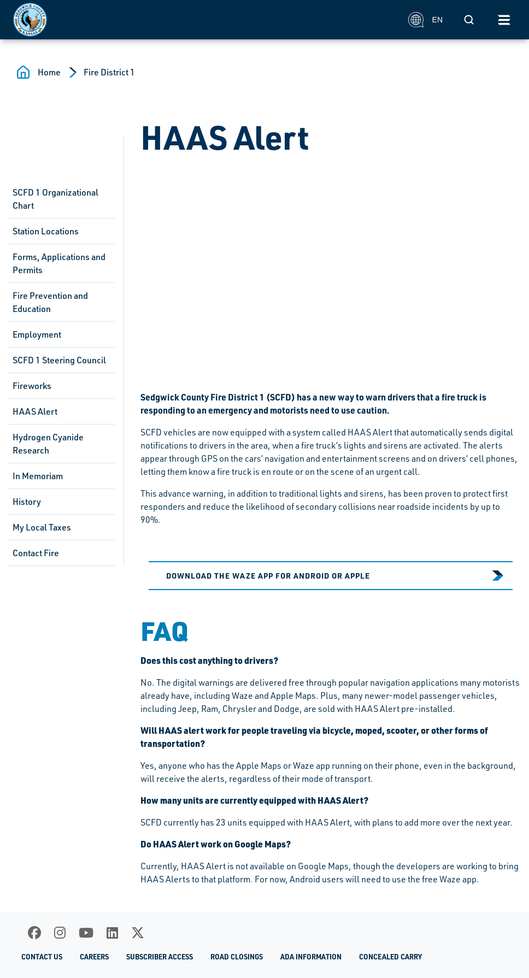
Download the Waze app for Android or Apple (268, 575)
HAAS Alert (35, 411)
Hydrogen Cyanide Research (48, 444)
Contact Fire (36, 552)
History (27, 501)
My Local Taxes (42, 527)
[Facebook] (34, 933)
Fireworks (32, 385)
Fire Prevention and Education (50, 302)
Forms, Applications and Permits (59, 263)
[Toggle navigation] (504, 20)
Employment (37, 334)
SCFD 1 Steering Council (59, 360)
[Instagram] (60, 933)
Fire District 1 (109, 72)
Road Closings (236, 956)
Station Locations (46, 231)
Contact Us (41, 956)
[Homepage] (204, 19)
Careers (94, 956)
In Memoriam (38, 475)
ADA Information (311, 956)
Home (49, 72)
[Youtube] (86, 933)
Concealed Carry (390, 956)
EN (425, 19)
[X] (138, 933)
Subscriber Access (159, 956)
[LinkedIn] (112, 933)
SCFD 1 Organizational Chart (55, 199)
